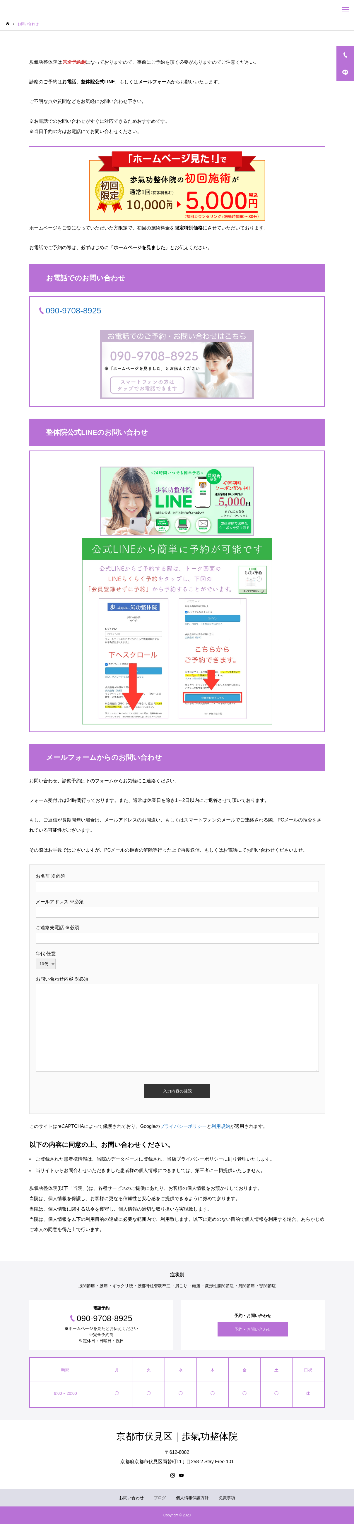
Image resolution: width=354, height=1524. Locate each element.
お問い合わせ (131, 1497)
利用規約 (220, 1126)
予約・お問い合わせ (252, 1329)
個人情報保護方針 (192, 1497)
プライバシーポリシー (183, 1126)
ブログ (160, 1497)
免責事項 (227, 1497)
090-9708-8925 (73, 310)
